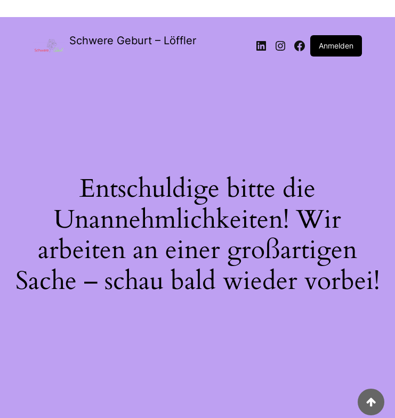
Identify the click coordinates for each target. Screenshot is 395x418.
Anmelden (336, 45)
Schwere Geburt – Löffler (132, 40)
